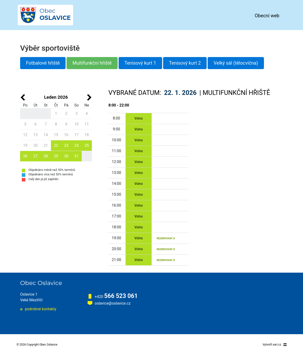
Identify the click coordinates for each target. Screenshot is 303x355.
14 (46, 135)
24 (76, 145)
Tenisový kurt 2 (185, 63)
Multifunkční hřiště (91, 63)
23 (66, 145)
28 (46, 156)
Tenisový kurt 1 (140, 63)
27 (35, 156)
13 (35, 135)
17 (76, 135)
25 (87, 145)
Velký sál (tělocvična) (236, 63)
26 (25, 156)
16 (66, 135)
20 (35, 145)
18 (87, 135)
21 (46, 145)
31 (76, 156)
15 (56, 135)
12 (25, 135)
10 (76, 124)
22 (56, 145)
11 (87, 124)
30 (66, 156)
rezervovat (166, 238)
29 (56, 156)
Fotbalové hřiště (43, 63)
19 (25, 145)
